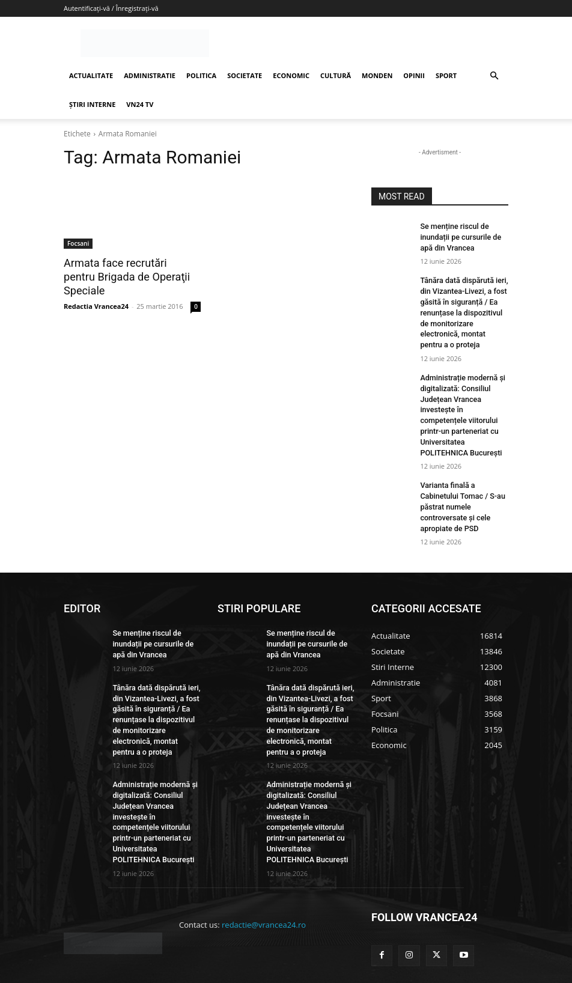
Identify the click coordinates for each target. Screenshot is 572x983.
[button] (493, 76)
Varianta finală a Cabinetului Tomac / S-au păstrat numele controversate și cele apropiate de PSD (460, 484)
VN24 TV (139, 104)
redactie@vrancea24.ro (264, 879)
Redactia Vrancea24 (96, 291)
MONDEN (377, 75)
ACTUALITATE (91, 75)
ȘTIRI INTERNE (92, 104)
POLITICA (201, 75)
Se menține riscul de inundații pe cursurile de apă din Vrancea (458, 236)
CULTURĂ (335, 75)
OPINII (414, 75)
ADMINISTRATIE (149, 75)
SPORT (446, 75)
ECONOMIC (291, 75)
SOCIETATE (244, 75)
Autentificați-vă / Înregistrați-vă (111, 8)
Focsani (78, 243)
